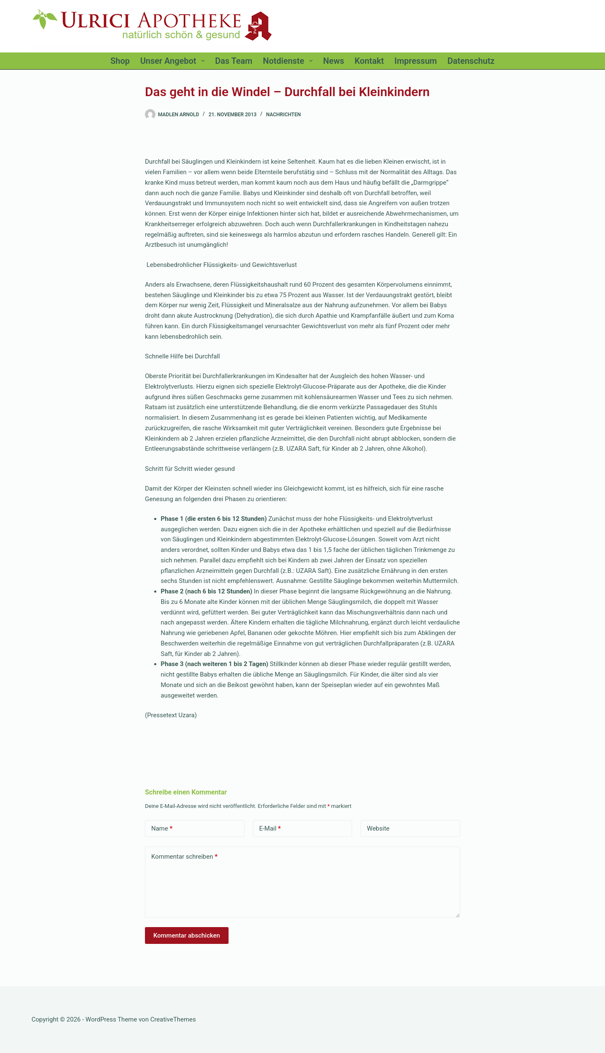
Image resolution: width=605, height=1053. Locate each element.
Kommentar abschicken (186, 935)
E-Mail (270, 828)
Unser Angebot (174, 61)
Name (162, 828)
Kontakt (369, 61)
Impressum (416, 61)
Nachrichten (283, 115)
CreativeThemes (173, 1019)
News (333, 61)
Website (378, 828)
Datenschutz (471, 61)
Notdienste (289, 61)
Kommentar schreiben (184, 857)
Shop (120, 61)
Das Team (234, 61)
